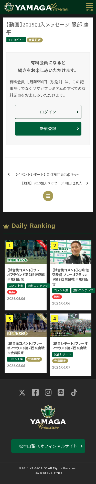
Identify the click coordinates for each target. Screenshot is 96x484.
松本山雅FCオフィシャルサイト (48, 446)
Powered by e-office (48, 472)
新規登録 (48, 128)
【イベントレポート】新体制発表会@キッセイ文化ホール (49, 174)
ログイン (48, 111)
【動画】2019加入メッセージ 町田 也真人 (54, 183)
